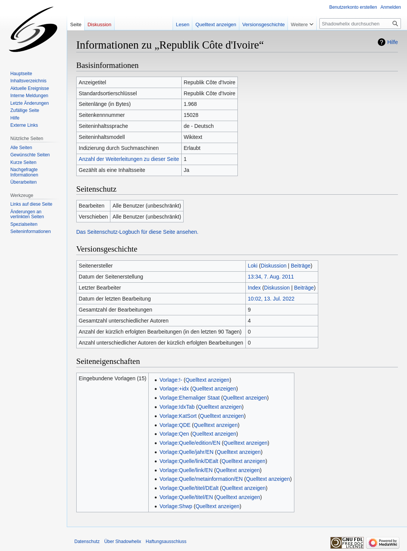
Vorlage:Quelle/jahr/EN (186, 452)
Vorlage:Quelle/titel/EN (186, 497)
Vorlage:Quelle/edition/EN (189, 443)
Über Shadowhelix (122, 541)
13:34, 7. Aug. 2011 (271, 277)
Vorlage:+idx (174, 389)
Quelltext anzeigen (207, 380)
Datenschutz (87, 541)
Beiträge (301, 266)
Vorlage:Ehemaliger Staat (189, 398)
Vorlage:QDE (174, 425)
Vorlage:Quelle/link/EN (185, 470)
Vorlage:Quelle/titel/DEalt (188, 488)
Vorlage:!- (170, 380)
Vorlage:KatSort (177, 416)
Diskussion (274, 266)
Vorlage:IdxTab (177, 407)
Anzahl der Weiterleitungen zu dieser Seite (129, 159)
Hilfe (392, 42)
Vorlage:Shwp (175, 506)
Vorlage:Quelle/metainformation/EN (200, 479)
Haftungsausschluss (166, 541)
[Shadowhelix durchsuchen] (360, 23)
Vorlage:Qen (174, 434)
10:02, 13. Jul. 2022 (271, 299)
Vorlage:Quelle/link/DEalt (188, 461)
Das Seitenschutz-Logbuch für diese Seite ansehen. (137, 232)
